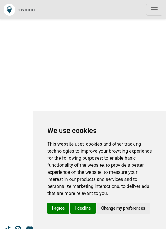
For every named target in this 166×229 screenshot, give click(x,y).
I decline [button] (83, 208)
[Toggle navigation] (154, 10)
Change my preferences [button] (123, 208)
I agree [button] (58, 208)
